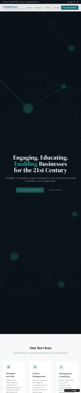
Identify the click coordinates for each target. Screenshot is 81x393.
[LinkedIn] (72, 2)
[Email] (69, 2)
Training (48, 8)
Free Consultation (69, 8)
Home (29, 8)
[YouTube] (75, 2)
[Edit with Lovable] (70, 390)
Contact (57, 8)
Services (38, 8)
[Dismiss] (78, 390)
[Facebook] (77, 2)
